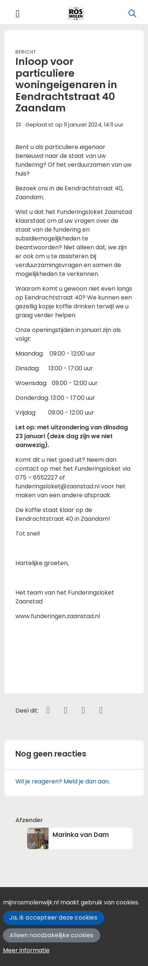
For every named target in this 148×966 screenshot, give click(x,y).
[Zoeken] (132, 14)
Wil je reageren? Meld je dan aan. (62, 781)
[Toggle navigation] (17, 14)
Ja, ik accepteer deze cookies (53, 917)
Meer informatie (26, 950)
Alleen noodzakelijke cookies (52, 935)
